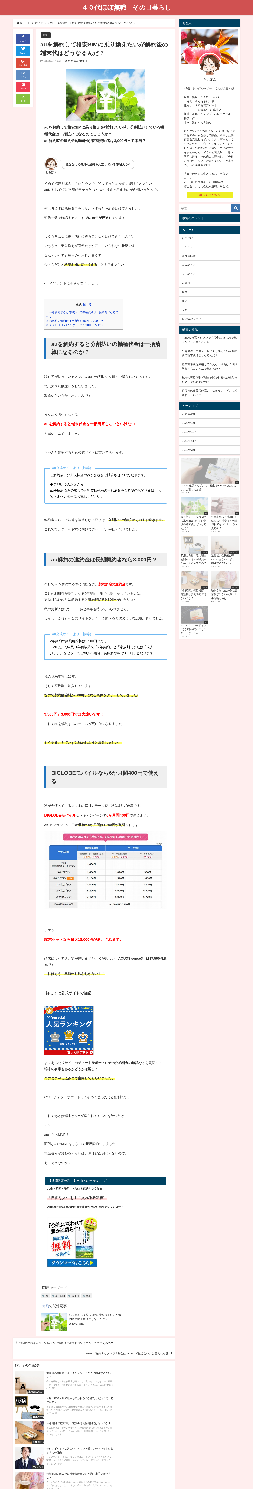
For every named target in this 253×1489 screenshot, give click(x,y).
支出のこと (189, 274)
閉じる (87, 304)
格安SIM (60, 1296)
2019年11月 (189, 441)
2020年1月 (188, 422)
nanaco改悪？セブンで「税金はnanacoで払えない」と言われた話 (121, 1355)
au (47, 1296)
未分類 (186, 283)
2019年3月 (188, 449)
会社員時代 (189, 256)
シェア (23, 38)
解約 (88, 1296)
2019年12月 (189, 431)
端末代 (75, 1296)
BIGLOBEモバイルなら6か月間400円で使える (77, 325)
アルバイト (189, 247)
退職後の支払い (191, 319)
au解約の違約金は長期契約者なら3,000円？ (76, 321)
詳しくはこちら (209, 195)
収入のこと (189, 265)
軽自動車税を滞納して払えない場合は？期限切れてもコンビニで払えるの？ (73, 1343)
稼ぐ (184, 301)
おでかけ (187, 238)
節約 (45, 35)
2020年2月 (188, 414)
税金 (184, 292)
